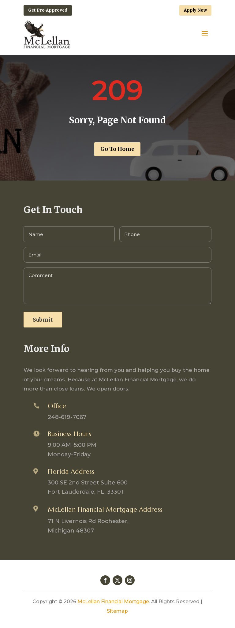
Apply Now (195, 10)
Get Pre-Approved (47, 10)
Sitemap (117, 611)
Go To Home (117, 148)
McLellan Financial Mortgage (113, 601)
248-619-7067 (67, 417)
